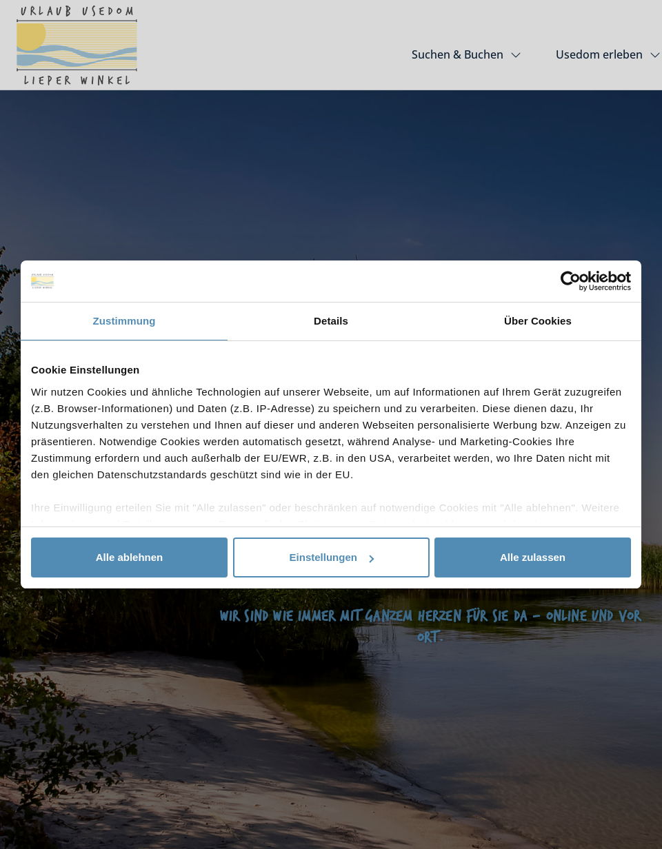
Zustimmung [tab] (124, 321)
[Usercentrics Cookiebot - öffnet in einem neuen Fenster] (570, 281)
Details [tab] (331, 321)
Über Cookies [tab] (538, 321)
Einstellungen (332, 557)
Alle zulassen (532, 557)
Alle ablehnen (129, 557)
